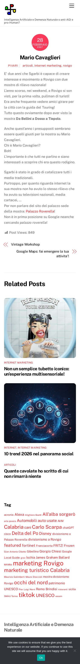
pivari (13, 65)
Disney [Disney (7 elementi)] (45, 533)
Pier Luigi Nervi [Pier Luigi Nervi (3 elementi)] (27, 589)
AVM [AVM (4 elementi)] (61, 521)
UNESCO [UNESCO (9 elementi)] (45, 595)
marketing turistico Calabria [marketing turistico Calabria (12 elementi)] (37, 570)
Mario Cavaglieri (40, 57)
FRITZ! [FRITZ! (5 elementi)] (58, 545)
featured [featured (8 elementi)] (12, 545)
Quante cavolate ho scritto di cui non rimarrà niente (36, 473)
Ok (41, 657)
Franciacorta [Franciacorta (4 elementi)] (44, 545)
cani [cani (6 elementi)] (27, 527)
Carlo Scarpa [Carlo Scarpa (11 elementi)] (47, 527)
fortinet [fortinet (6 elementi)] (28, 545)
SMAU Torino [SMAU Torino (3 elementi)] (11, 596)
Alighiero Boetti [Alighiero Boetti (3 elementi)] (33, 515)
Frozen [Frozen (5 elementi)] (69, 545)
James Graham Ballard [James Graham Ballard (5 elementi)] (53, 557)
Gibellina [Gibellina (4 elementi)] (33, 551)
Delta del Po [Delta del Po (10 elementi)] (25, 533)
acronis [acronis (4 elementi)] (9, 514)
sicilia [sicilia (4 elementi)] (72, 589)
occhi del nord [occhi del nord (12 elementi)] (31, 582)
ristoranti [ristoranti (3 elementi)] (63, 589)
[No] (75, 651)
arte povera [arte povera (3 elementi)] (10, 521)
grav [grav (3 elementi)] (23, 557)
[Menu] (71, 6)
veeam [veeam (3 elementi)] (58, 596)
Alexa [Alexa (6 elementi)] (19, 514)
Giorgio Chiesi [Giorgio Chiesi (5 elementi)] (50, 551)
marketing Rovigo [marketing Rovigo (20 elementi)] (38, 563)
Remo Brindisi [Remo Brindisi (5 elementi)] (46, 589)
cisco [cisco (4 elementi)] (7, 533)
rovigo (67, 65)
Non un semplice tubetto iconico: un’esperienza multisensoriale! (36, 371)
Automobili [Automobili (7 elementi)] (27, 520)
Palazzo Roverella (40, 211)
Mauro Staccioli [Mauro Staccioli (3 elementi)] (34, 577)
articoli (28, 65)
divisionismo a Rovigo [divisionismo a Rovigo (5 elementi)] (44, 539)
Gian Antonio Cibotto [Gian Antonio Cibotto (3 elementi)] (15, 551)
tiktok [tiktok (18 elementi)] (27, 594)
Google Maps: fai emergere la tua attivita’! (42, 253)
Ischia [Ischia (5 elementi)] (30, 557)
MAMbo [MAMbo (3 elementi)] (8, 564)
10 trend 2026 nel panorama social (38, 453)
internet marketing (47, 65)
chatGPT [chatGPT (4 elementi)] (68, 527)
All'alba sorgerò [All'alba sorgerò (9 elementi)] (58, 514)
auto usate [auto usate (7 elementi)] (47, 520)
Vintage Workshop (25, 244)
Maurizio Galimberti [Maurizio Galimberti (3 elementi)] (14, 577)
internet (10, 447)
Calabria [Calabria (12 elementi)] (13, 527)
